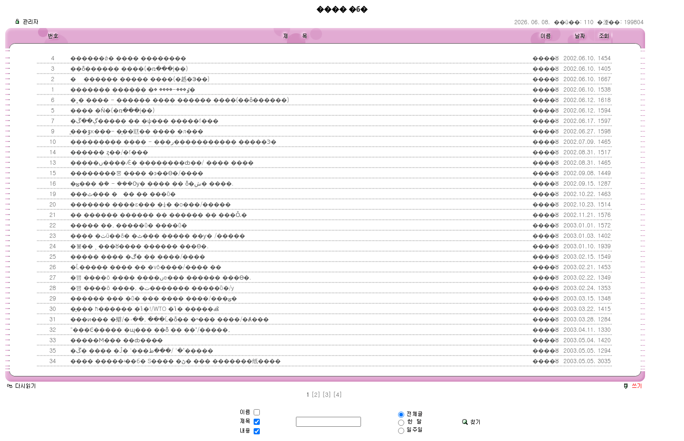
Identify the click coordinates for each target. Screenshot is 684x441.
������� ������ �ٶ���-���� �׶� (131, 89)
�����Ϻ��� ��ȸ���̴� (115, 340)
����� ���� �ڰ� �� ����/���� (136, 256)
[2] (316, 394)
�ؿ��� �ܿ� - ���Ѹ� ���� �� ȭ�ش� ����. (151, 183)
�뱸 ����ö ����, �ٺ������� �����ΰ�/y (151, 287)
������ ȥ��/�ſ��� (108, 152)
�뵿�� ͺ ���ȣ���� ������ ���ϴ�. (138, 246)
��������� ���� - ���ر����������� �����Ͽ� (172, 141)
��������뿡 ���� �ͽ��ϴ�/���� (135, 173)
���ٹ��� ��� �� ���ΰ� (122, 193)
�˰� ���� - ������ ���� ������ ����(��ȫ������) (178, 99)
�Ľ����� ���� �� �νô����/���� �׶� (144, 267)
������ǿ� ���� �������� (127, 58)
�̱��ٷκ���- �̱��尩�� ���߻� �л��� (135, 131)
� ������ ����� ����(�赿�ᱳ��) (138, 79)
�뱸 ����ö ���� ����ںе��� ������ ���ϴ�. (159, 277)
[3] (326, 394)
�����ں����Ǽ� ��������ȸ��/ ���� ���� (160, 162)
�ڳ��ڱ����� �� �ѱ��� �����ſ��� (143, 120)
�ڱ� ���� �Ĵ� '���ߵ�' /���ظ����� (140, 350)
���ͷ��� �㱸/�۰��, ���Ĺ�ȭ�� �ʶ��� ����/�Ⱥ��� (168, 319)
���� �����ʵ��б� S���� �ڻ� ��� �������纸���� (174, 361)
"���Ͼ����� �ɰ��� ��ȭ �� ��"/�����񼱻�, (149, 329)
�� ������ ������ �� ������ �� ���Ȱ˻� (157, 214)
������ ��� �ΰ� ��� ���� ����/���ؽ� (152, 298)
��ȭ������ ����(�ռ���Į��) (128, 68)
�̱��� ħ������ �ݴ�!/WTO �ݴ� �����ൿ (143, 308)
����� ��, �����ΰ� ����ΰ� (127, 225)
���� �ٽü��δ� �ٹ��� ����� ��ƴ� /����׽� (156, 235)
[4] (337, 394)
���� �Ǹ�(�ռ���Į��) (111, 110)
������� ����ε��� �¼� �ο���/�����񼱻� (149, 204)
